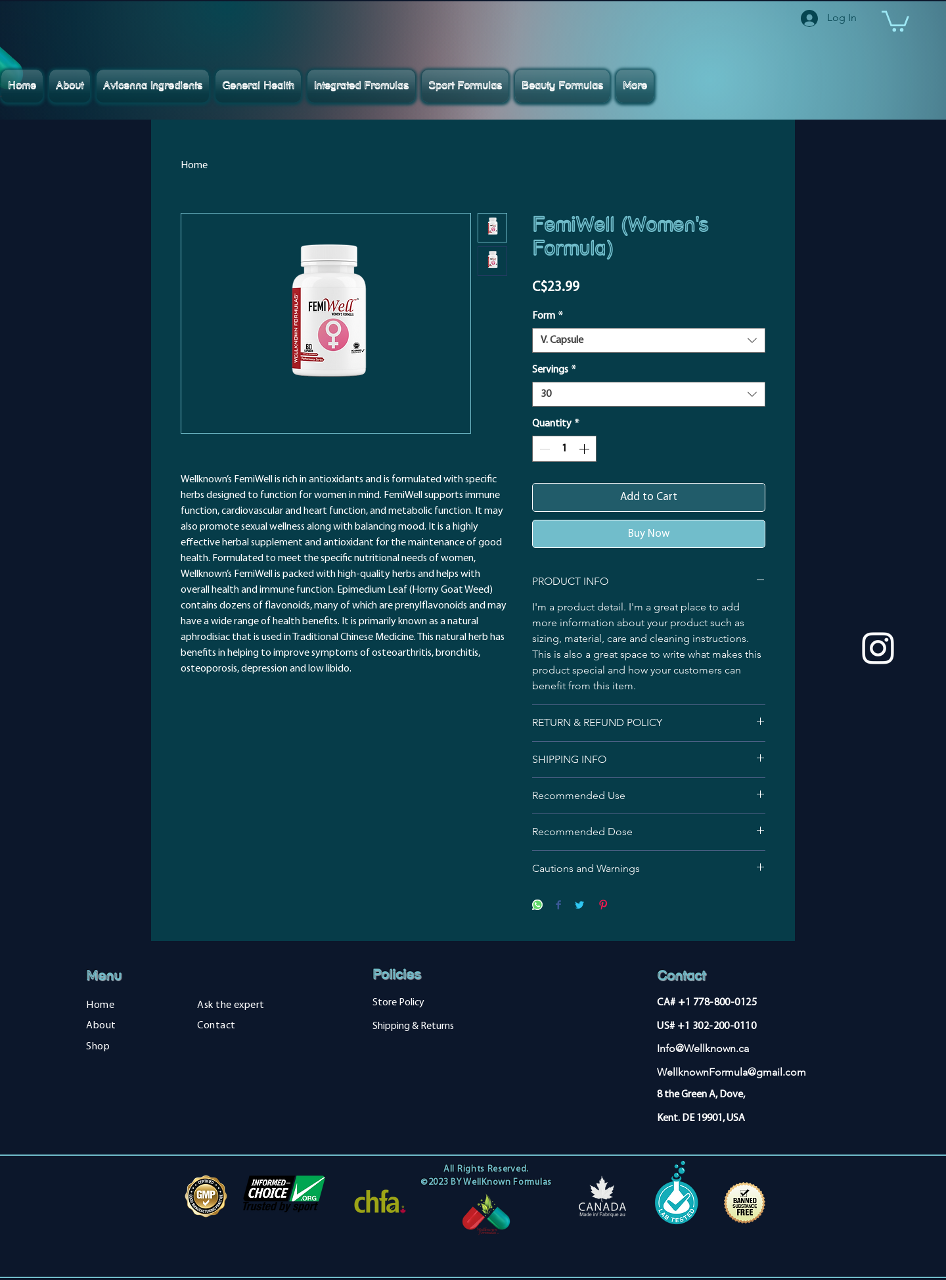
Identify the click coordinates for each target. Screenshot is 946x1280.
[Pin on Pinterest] (603, 906)
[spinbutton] (564, 448)
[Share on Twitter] (579, 906)
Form (547, 316)
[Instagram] (878, 648)
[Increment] (585, 448)
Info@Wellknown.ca (703, 1048)
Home (194, 165)
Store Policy (398, 1002)
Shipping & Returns (413, 1026)
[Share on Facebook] (558, 906)
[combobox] (648, 340)
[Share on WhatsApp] (537, 906)
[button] (895, 20)
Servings (554, 370)
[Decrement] (543, 448)
